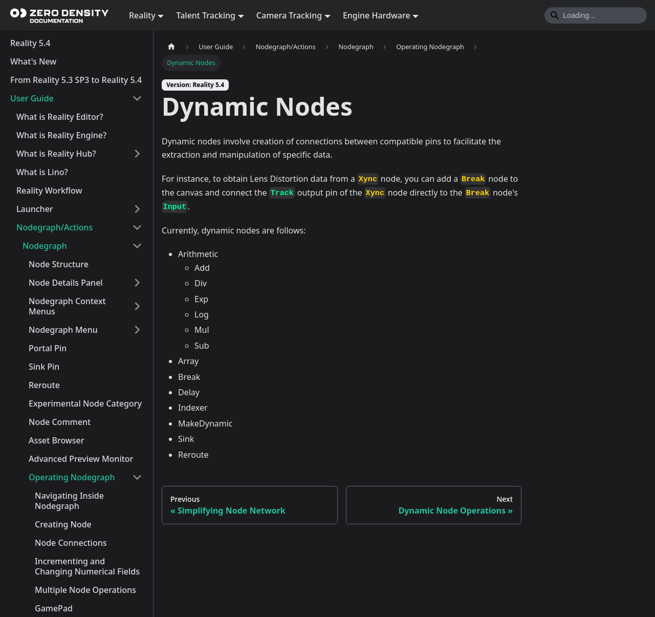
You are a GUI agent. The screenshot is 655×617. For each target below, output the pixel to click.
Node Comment (60, 422)
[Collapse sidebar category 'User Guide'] (137, 98)
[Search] (595, 15)
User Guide (32, 98)
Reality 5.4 (30, 43)
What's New (33, 61)
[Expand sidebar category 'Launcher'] (137, 209)
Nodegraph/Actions (54, 227)
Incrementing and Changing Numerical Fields (87, 566)
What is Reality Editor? (59, 116)
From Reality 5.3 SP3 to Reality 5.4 (76, 80)
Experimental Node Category (85, 403)
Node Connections (71, 542)
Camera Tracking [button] (289, 15)
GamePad (54, 608)
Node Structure (59, 264)
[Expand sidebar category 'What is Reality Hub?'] (137, 153)
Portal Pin (48, 348)
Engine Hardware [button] (376, 15)
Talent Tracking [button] (205, 15)
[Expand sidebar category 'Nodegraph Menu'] (137, 330)
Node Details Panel (66, 282)
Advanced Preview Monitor (81, 458)
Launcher (34, 209)
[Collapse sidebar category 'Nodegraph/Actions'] (137, 227)
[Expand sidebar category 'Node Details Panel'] (137, 282)
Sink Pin (44, 366)
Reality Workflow (49, 190)
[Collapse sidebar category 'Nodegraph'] (137, 246)
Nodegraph (45, 245)
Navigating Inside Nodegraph (69, 501)
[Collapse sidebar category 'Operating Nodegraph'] (137, 477)
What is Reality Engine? (61, 135)
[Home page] (171, 47)
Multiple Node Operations (85, 589)
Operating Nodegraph (72, 477)
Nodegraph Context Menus (67, 306)
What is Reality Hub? (56, 153)
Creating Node (63, 524)
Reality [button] (142, 15)
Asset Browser (56, 440)
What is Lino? (42, 172)
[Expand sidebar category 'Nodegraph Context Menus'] (137, 306)
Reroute (44, 385)
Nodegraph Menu (63, 329)
